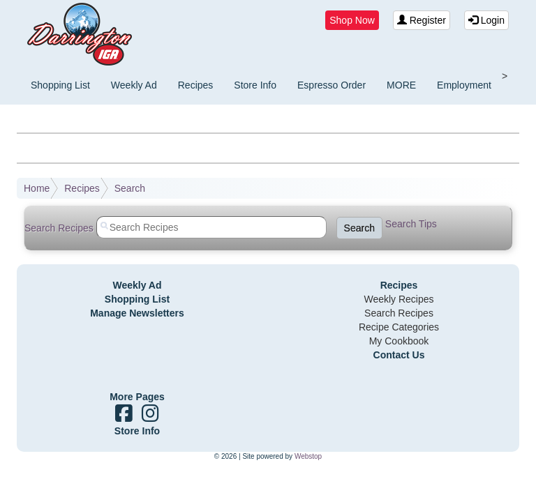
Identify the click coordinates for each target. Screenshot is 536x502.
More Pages (137, 396)
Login (486, 20)
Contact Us (399, 354)
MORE (401, 85)
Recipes (196, 85)
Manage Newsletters (137, 313)
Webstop (308, 456)
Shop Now (352, 20)
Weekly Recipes (398, 299)
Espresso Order (331, 85)
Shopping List (60, 85)
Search (129, 188)
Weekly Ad (134, 85)
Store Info (255, 85)
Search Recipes (398, 313)
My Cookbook (399, 341)
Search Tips (411, 223)
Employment (464, 85)
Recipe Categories (399, 327)
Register (421, 20)
